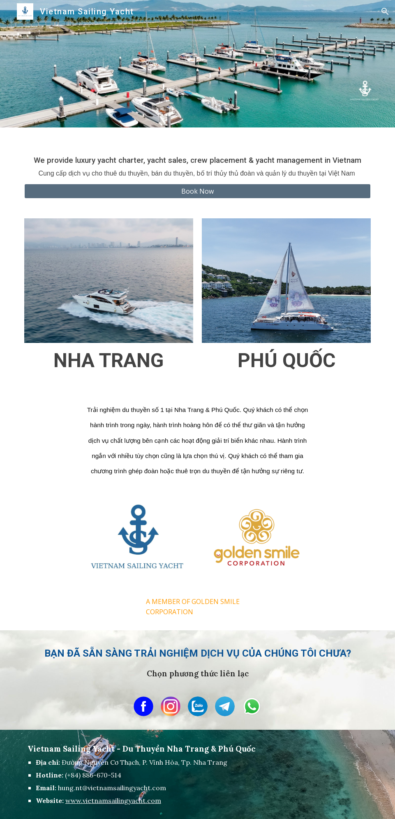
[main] (197, 160)
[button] (385, 11)
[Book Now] (197, 191)
